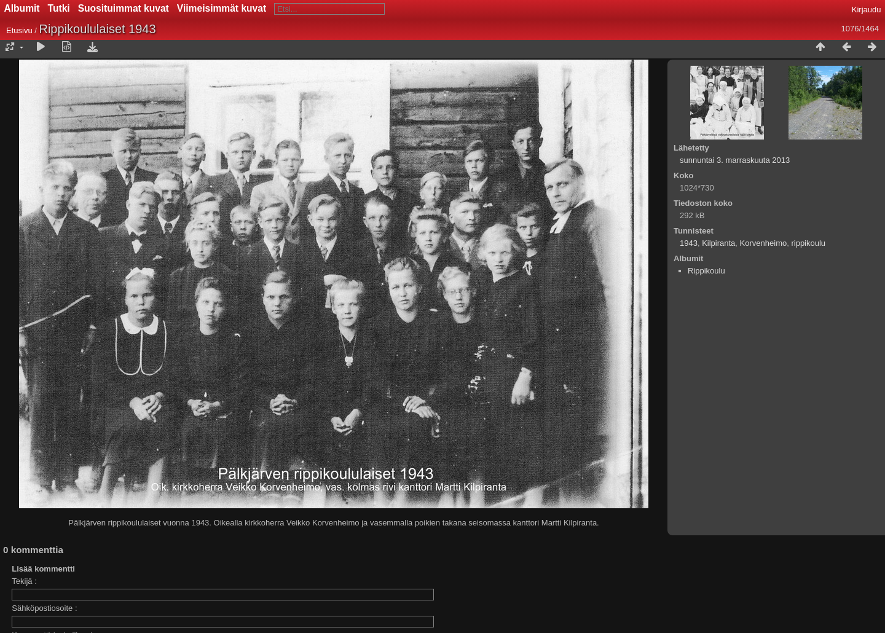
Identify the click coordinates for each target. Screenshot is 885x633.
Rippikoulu (706, 270)
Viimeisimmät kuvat (221, 8)
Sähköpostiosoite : (44, 608)
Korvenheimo (763, 243)
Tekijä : (24, 581)
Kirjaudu (866, 9)
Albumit (22, 8)
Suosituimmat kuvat (123, 8)
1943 (689, 243)
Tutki (59, 8)
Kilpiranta (718, 243)
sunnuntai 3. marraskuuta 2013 (735, 160)
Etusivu (19, 30)
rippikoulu (808, 243)
